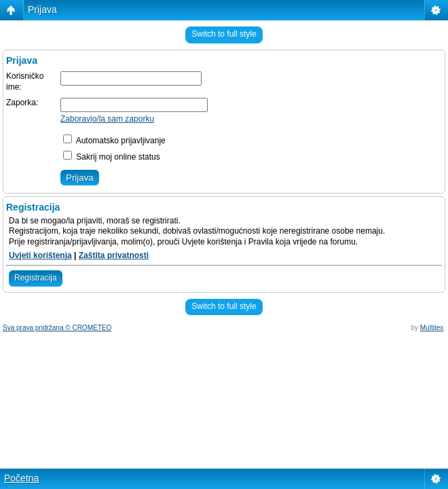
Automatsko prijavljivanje (114, 140)
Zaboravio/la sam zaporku (107, 119)
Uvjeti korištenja (40, 255)
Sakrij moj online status (111, 157)
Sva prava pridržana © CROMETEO (57, 327)
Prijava (42, 9)
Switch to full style (223, 34)
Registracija (35, 278)
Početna (21, 478)
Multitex (431, 327)
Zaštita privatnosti (114, 255)
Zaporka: (22, 102)
